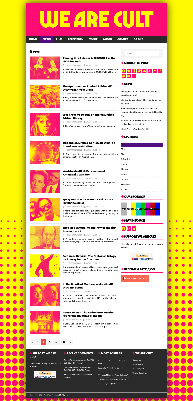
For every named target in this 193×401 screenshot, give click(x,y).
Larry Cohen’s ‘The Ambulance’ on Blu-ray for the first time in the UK (88, 314)
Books (138, 39)
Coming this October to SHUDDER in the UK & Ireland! (89, 60)
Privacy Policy (137, 364)
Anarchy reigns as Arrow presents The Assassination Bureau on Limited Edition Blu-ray (142, 112)
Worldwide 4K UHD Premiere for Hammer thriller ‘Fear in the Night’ (141, 122)
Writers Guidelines (139, 373)
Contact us (136, 360)
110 (63, 342)
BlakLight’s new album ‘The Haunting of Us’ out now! (141, 101)
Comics (122, 39)
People (124, 179)
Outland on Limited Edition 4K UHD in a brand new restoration (89, 145)
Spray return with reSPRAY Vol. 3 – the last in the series (88, 201)
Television (75, 39)
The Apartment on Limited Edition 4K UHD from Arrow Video (87, 88)
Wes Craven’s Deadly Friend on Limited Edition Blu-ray (88, 116)
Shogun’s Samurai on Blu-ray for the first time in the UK (89, 229)
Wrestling (125, 184)
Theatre (124, 169)
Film (59, 39)
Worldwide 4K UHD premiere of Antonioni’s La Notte (84, 173)
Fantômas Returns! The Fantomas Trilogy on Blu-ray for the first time (89, 258)
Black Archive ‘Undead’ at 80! (135, 129)
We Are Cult (91, 65)
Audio (107, 39)
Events (124, 189)
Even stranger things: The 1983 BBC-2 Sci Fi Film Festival (79, 361)
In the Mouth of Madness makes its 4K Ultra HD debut (88, 286)
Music (93, 39)
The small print (138, 368)
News (47, 39)
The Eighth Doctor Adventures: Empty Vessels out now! (139, 93)
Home (33, 39)
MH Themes (63, 395)
